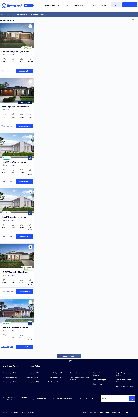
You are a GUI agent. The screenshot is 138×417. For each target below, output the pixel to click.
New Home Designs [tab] (11, 366)
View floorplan (7, 71)
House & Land (79, 5)
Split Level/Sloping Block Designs (79, 378)
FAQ (126, 412)
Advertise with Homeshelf (125, 386)
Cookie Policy (117, 412)
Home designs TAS (32, 382)
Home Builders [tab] (35, 366)
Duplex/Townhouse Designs (100, 374)
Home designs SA (31, 377)
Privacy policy (104, 412)
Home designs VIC (9, 373)
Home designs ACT (55, 373)
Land (66, 5)
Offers (93, 5)
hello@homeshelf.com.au (66, 399)
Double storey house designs (123, 381)
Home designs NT (9, 382)
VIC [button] (29, 5)
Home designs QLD (32, 373)
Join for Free (129, 5)
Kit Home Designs (99, 380)
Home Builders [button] (52, 5)
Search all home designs (69, 356)
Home (85, 412)
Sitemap (93, 412)
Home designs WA (54, 377)
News (103, 5)
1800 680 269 (41, 399)
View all (135, 20)
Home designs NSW (9, 377)
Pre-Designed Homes (55, 382)
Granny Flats (97, 384)
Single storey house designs (123, 374)
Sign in (116, 5)
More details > (24, 71)
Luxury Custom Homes (78, 373)
